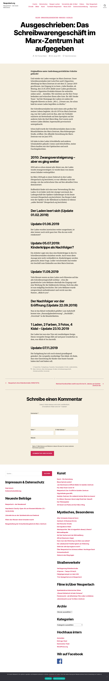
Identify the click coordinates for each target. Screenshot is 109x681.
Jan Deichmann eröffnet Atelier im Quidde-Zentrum (78, 486)
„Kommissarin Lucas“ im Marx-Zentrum (73, 600)
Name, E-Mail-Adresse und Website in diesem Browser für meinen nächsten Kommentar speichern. (53, 448)
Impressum (93, 7)
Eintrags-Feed (63, 642)
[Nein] (107, 676)
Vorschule (61, 371)
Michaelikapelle (63, 533)
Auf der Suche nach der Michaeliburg (72, 536)
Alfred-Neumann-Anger (66, 539)
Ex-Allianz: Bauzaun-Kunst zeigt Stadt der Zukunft (77, 500)
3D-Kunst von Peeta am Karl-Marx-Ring (73, 506)
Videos (81, 4)
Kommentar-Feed (64, 645)
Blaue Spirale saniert (65, 483)
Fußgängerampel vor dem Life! (69, 575)
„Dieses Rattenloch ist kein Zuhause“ (72, 594)
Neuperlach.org (10, 3)
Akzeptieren (48, 678)
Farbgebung (45, 368)
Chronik (30, 7)
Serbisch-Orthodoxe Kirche (68, 522)
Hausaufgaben (60, 368)
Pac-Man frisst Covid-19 (67, 489)
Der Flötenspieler (64, 503)
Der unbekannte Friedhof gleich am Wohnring (75, 545)
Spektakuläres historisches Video (71, 591)
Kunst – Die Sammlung (66, 480)
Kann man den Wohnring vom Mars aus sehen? (76, 542)
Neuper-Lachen (54, 4)
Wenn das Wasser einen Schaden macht (21, 521)
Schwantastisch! (64, 553)
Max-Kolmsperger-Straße (59, 370)
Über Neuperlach (91, 4)
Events (35, 4)
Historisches (43, 4)
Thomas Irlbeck (41, 56)
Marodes (63, 18)
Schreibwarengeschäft (40, 371)
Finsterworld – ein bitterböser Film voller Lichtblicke (78, 597)
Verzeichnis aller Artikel (69, 4)
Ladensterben (37, 370)
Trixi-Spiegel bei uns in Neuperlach (71, 578)
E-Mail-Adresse (60, 431)
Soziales (72, 18)
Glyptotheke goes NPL (66, 494)
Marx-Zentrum (46, 370)
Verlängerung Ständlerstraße (69, 569)
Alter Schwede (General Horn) (69, 519)
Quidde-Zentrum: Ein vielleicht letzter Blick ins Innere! (79, 497)
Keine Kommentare (71, 56)
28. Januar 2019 (56, 56)
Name (33, 431)
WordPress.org (63, 648)
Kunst (43, 7)
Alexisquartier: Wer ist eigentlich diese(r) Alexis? (77, 530)
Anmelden (61, 639)
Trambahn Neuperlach (54, 7)
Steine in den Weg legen (67, 556)
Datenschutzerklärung (80, 7)
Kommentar (34, 414)
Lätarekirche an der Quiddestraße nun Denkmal (24, 516)
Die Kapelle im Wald (65, 528)
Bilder (37, 7)
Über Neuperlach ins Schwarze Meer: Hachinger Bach (79, 550)
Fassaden (52, 368)
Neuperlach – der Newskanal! (17, 505)
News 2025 (67, 7)
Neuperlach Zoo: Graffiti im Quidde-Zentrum (75, 491)
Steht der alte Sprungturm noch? (70, 548)
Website (33, 439)
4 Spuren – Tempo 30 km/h (68, 572)
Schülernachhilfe (52, 371)
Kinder (67, 368)
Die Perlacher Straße (65, 525)
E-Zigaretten (37, 368)
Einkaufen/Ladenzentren (49, 18)
